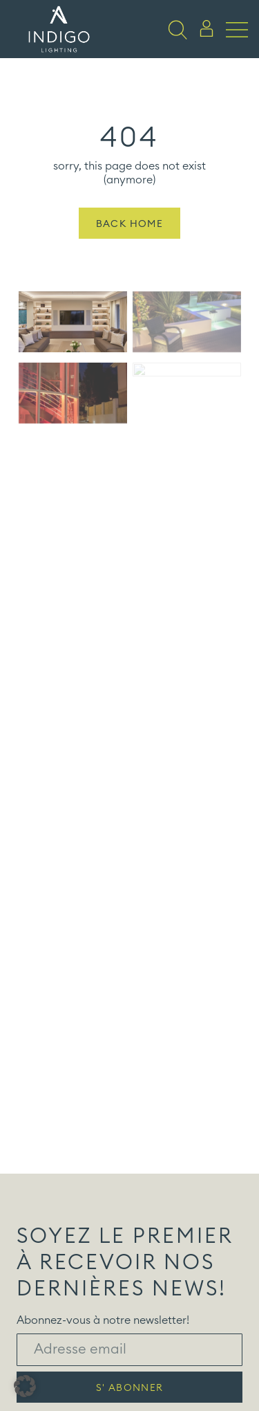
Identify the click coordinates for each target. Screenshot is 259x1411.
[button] (25, 1386)
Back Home (130, 237)
